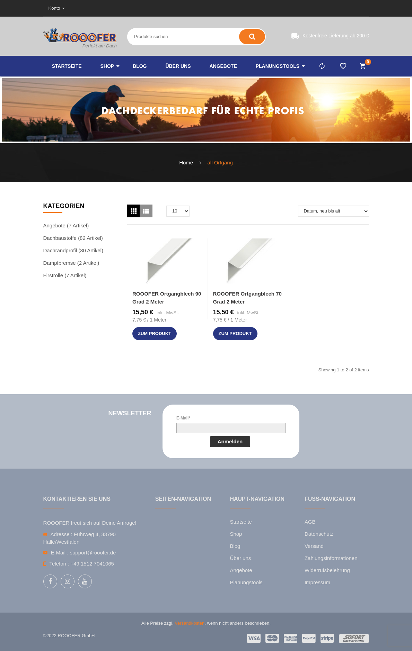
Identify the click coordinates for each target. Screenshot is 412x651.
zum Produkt (154, 333)
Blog (235, 546)
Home (186, 162)
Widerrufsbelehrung (327, 570)
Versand (314, 546)
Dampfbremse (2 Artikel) (71, 263)
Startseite (241, 522)
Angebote (241, 570)
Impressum (317, 582)
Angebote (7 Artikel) (66, 225)
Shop (236, 534)
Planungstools (246, 582)
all (209, 162)
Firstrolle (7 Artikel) (65, 275)
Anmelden (230, 441)
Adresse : (61, 534)
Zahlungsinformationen (331, 558)
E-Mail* (183, 418)
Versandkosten (189, 623)
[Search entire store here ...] (157, 36)
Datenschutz (319, 534)
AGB (310, 522)
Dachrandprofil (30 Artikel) (73, 250)
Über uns (240, 558)
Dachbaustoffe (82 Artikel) (73, 238)
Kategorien (64, 205)
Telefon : (59, 564)
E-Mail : (60, 552)
